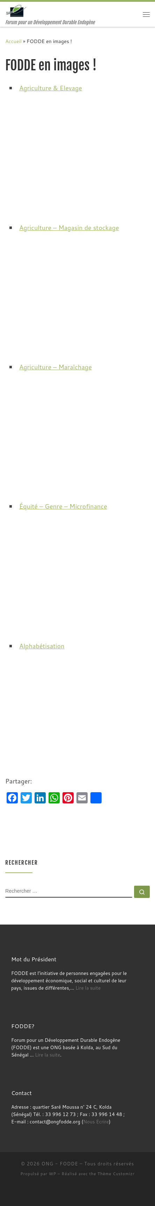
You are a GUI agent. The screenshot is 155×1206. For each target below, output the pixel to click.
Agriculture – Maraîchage (55, 366)
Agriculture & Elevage (50, 87)
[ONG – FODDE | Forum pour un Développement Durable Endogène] (16, 11)
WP (52, 1174)
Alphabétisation (42, 645)
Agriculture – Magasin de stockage (69, 227)
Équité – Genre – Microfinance (63, 506)
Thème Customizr (116, 1174)
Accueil (13, 41)
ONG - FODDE (60, 1163)
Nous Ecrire (96, 1121)
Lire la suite (88, 987)
